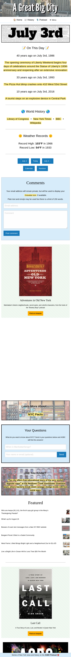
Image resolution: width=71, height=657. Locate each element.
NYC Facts (35, 414)
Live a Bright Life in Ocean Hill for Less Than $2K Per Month (23, 551)
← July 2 (23, 161)
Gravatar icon (30, 195)
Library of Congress (18, 119)
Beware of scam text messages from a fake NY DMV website (23, 527)
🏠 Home (17, 20)
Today (35, 161)
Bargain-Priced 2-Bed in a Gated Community (17, 535)
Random (42, 168)
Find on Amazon (35, 313)
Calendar (29, 168)
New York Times (42, 119)
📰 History (29, 20)
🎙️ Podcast (41, 20)
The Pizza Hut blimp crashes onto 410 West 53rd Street (35, 84)
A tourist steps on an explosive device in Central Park (35, 98)
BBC (58, 119)
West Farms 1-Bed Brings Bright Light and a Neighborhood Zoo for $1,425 (28, 543)
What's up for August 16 (10, 519)
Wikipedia (35, 122)
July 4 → (47, 161)
